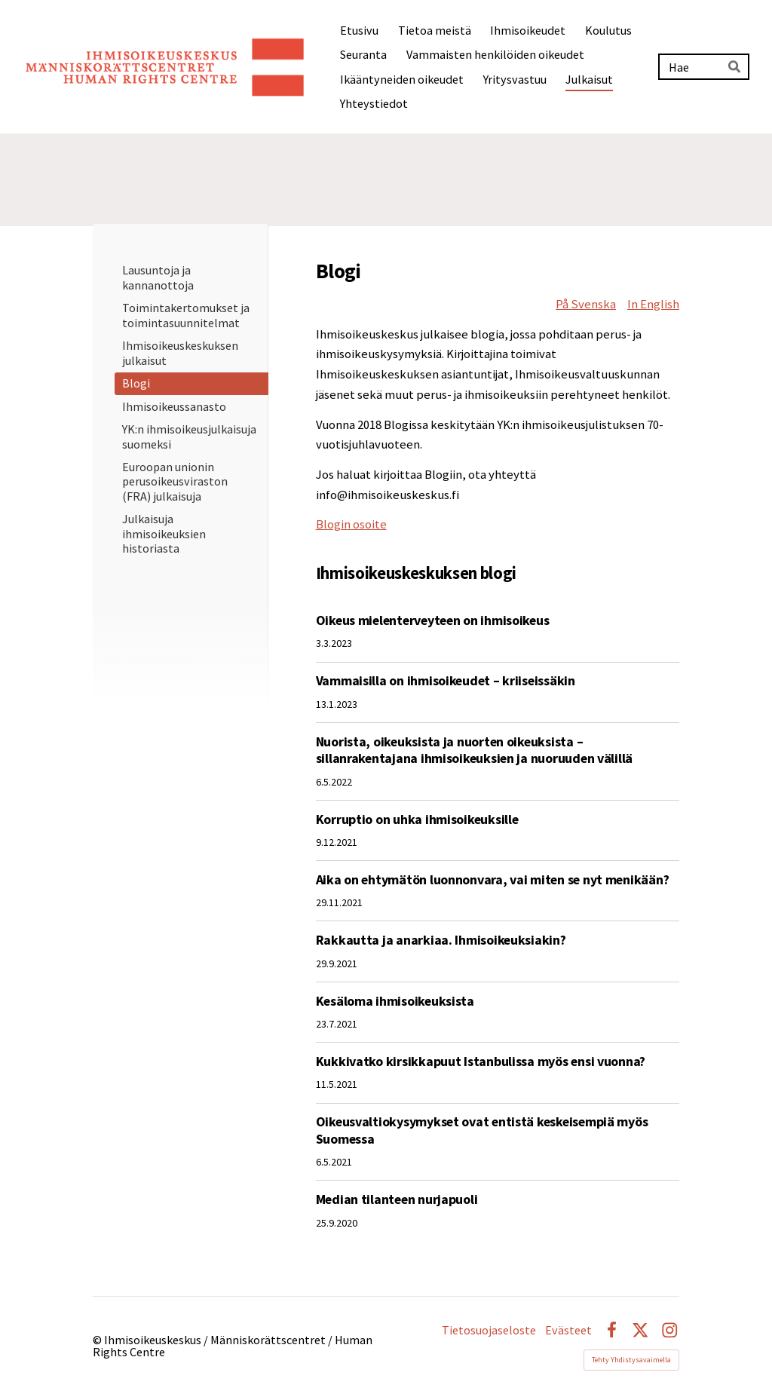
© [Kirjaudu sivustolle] (98, 1339)
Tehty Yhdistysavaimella (631, 1360)
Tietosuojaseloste (489, 1330)
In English (653, 304)
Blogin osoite (351, 524)
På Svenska (586, 304)
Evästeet (568, 1330)
